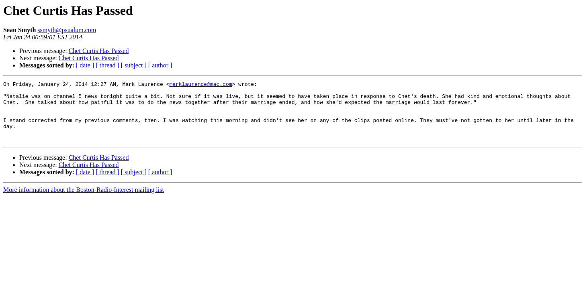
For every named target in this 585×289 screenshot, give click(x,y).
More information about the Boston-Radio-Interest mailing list (83, 201)
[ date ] (85, 65)
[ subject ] (134, 65)
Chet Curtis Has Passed (99, 50)
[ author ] (160, 65)
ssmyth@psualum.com (66, 29)
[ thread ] (107, 65)
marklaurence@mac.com (200, 85)
